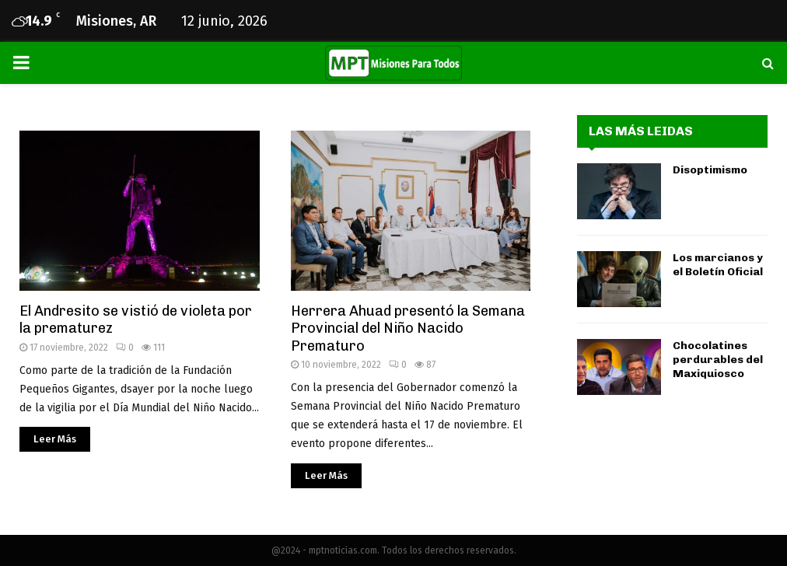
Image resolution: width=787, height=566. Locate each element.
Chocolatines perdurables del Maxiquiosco (718, 359)
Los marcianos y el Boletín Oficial (718, 264)
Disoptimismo (710, 169)
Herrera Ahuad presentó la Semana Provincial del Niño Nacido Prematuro (408, 328)
